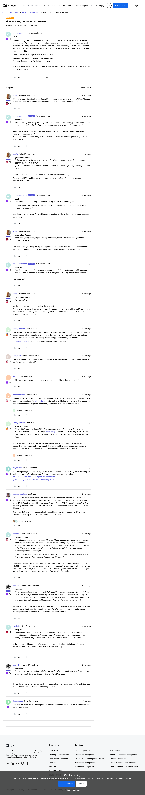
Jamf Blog (53, 763)
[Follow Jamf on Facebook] (27, 763)
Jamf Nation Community (59, 759)
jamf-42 (16, 586)
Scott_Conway (19, 329)
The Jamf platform (82, 750)
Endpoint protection (118, 759)
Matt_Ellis (17, 356)
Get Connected (66, 5)
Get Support (49, 5)
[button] (120, 5)
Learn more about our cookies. (119, 778)
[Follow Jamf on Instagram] (22, 763)
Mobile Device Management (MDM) (89, 759)
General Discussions (31, 5)
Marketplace (54, 767)
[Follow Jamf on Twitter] (7, 763)
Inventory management (84, 767)
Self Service (115, 750)
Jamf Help (53, 750)
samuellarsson (19, 395)
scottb (15, 95)
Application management (85, 763)
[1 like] (22, 410)
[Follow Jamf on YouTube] (17, 763)
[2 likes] (23, 521)
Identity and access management (123, 754)
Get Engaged (101, 5)
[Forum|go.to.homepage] (9, 5)
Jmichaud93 (18, 701)
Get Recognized (84, 5)
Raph (15, 376)
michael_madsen (20, 494)
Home (4, 12)
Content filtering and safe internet (124, 767)
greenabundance (20, 33)
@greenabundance (21, 341)
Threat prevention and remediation (124, 763)
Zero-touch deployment (84, 754)
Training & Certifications (59, 754)
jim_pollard (17, 468)
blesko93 (17, 534)
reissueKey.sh (40, 401)
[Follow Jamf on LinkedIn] (12, 763)
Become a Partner (56, 771)
